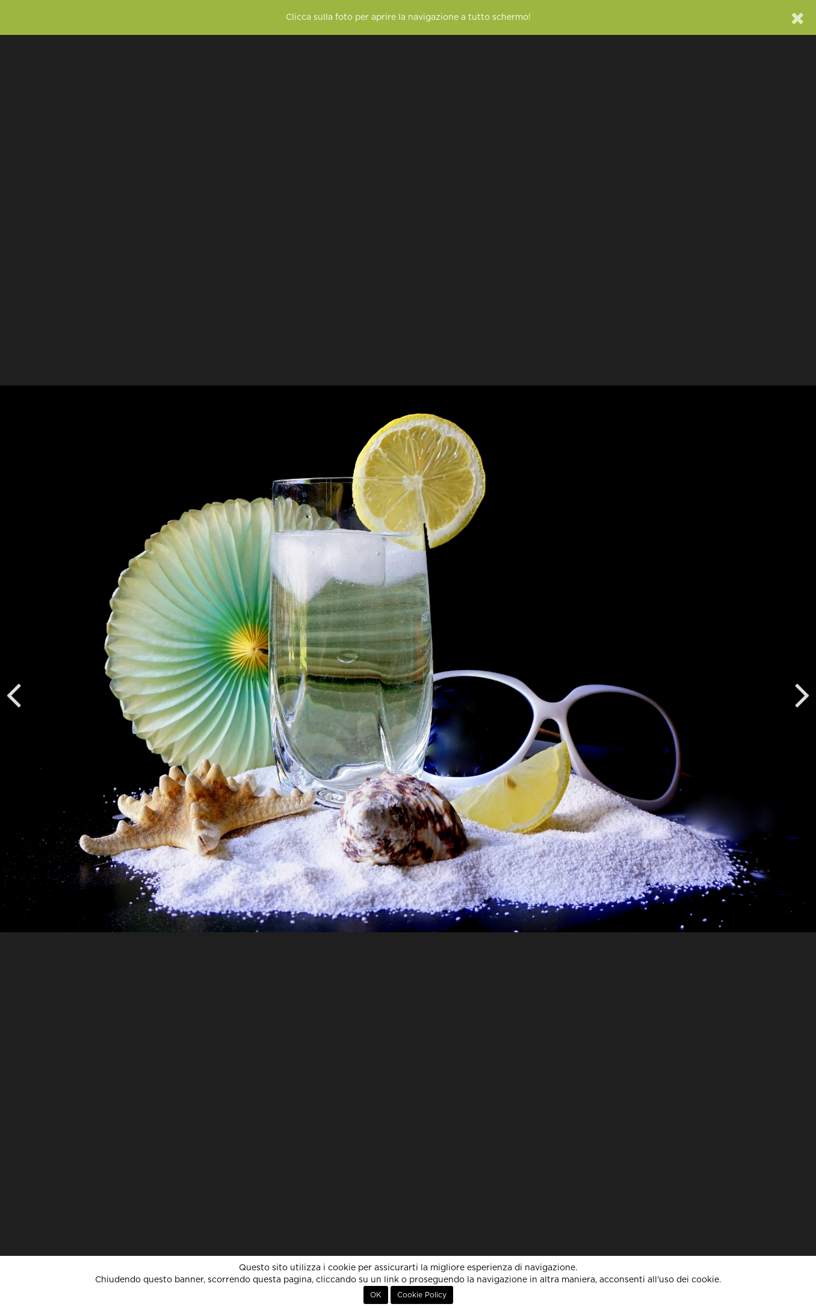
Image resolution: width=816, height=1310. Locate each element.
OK (376, 1295)
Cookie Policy (422, 1295)
